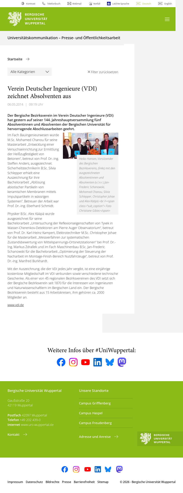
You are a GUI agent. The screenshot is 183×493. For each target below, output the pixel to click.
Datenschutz (34, 482)
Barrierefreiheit (84, 482)
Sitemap (102, 482)
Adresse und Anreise (95, 436)
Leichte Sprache (120, 3)
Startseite (15, 59)
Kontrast (30, 3)
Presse (66, 482)
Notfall (96, 3)
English (168, 3)
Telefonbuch (53, 3)
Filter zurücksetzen (104, 72)
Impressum (15, 482)
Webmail (76, 3)
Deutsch (146, 3)
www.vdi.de (16, 305)
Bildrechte (52, 482)
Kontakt (14, 434)
